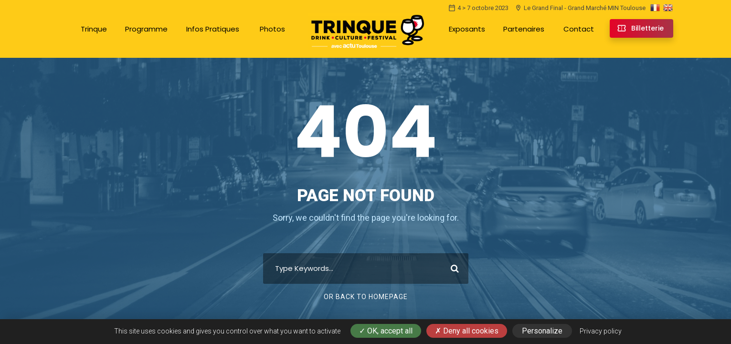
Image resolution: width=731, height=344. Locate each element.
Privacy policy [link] (601, 331)
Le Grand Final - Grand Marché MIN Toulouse (580, 7)
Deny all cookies (466, 330)
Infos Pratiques (212, 29)
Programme (146, 29)
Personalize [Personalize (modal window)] (542, 330)
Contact (578, 29)
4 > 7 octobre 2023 (478, 7)
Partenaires (523, 29)
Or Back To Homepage (366, 297)
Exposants (467, 29)
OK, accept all (386, 330)
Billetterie (647, 28)
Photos (272, 29)
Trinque (94, 29)
